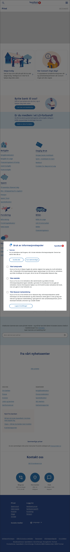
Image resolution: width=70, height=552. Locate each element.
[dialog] (35, 276)
